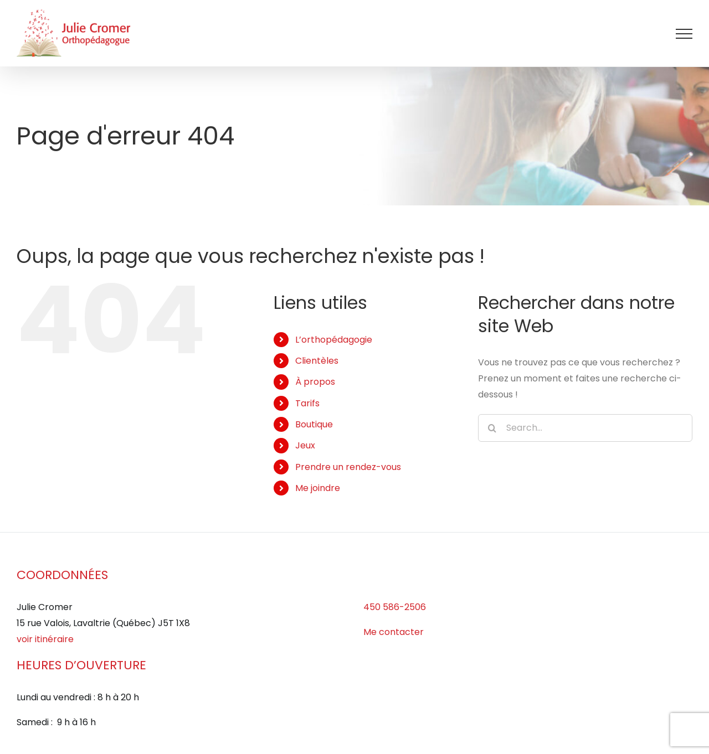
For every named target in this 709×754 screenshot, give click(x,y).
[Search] (492, 428)
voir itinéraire (45, 639)
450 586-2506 (394, 607)
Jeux (305, 445)
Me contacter (393, 632)
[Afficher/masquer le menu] (684, 34)
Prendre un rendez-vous (348, 467)
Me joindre (317, 488)
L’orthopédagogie (333, 339)
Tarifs (307, 403)
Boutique (314, 424)
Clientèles (316, 360)
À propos (315, 381)
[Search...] (585, 428)
